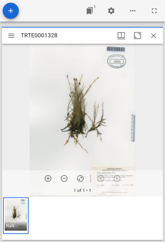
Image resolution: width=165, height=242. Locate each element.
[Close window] (154, 36)
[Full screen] (154, 11)
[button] (16, 215)
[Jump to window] (90, 11)
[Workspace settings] (111, 11)
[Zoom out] (64, 178)
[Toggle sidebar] (11, 36)
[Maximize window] (137, 36)
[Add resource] (11, 11)
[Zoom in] (48, 178)
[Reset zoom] (80, 178)
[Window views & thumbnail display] (121, 36)
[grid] (82, 218)
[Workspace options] (133, 11)
